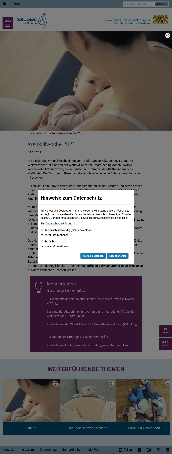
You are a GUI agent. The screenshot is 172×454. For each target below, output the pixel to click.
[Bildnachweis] (167, 35)
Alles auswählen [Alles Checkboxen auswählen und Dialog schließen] (117, 256)
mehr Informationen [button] (57, 235)
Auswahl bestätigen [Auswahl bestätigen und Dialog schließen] (93, 256)
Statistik (47, 241)
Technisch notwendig (66, 230)
